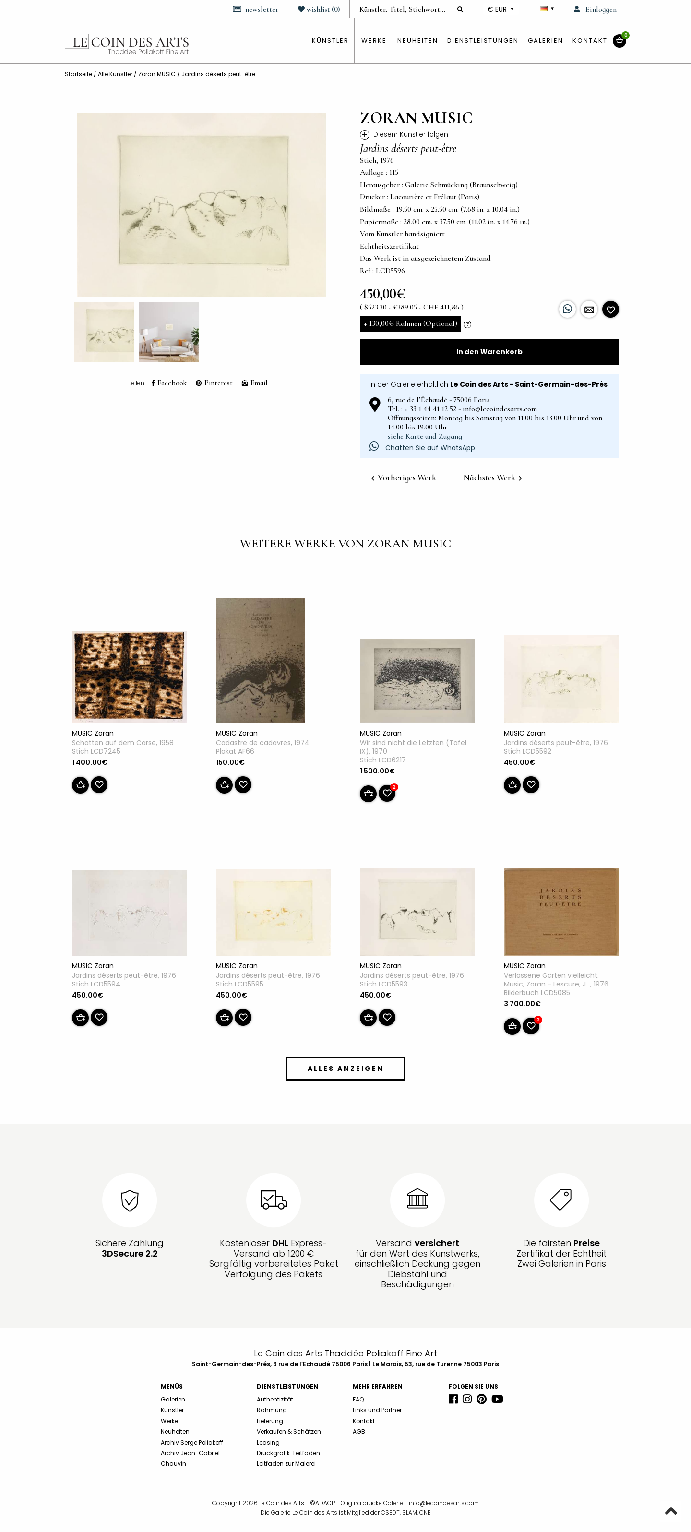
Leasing (268, 1442)
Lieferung (270, 1421)
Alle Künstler (115, 74)
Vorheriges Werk (403, 477)
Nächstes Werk (492, 477)
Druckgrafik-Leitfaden (288, 1453)
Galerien (545, 40)
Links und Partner (377, 1410)
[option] (201, 205)
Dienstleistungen (483, 40)
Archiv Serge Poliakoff (192, 1442)
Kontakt (590, 40)
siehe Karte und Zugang (425, 436)
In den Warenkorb (489, 351)
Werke (374, 40)
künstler (330, 40)
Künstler (172, 1410)
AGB (359, 1431)
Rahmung (272, 1410)
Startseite (78, 74)
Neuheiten (417, 40)
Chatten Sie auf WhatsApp (422, 447)
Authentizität (275, 1399)
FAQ (358, 1399)
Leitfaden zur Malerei (286, 1464)
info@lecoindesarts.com (444, 1503)
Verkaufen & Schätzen (289, 1431)
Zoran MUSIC (157, 74)
